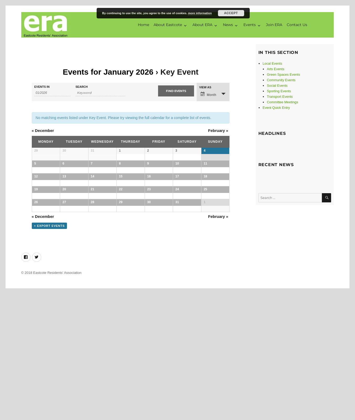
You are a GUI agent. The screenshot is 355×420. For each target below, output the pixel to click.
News (228, 24)
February (218, 130)
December (43, 130)
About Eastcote (168, 24)
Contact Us (297, 24)
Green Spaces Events (283, 74)
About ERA (202, 24)
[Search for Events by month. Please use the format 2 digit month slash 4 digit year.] (52, 93)
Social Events (277, 86)
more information (200, 13)
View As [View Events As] (205, 87)
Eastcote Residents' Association (57, 399)
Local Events (272, 63)
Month (208, 94)
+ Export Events (49, 352)
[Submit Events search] (176, 91)
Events (249, 24)
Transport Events (280, 97)
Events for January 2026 (108, 72)
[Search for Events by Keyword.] (100, 93)
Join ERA (274, 24)
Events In (42, 87)
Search (82, 87)
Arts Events (275, 69)
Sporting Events (279, 91)
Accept (231, 13)
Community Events (281, 80)
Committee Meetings (282, 102)
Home (143, 24)
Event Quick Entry (276, 108)
